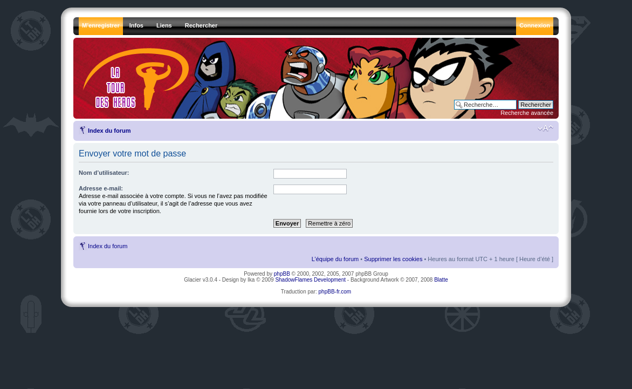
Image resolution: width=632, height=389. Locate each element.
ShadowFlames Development (310, 280)
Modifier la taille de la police (545, 128)
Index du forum (109, 130)
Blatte (441, 280)
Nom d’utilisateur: (104, 172)
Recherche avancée (526, 113)
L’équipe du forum (335, 259)
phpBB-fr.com (335, 292)
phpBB (282, 274)
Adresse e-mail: (101, 188)
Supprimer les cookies (393, 259)
